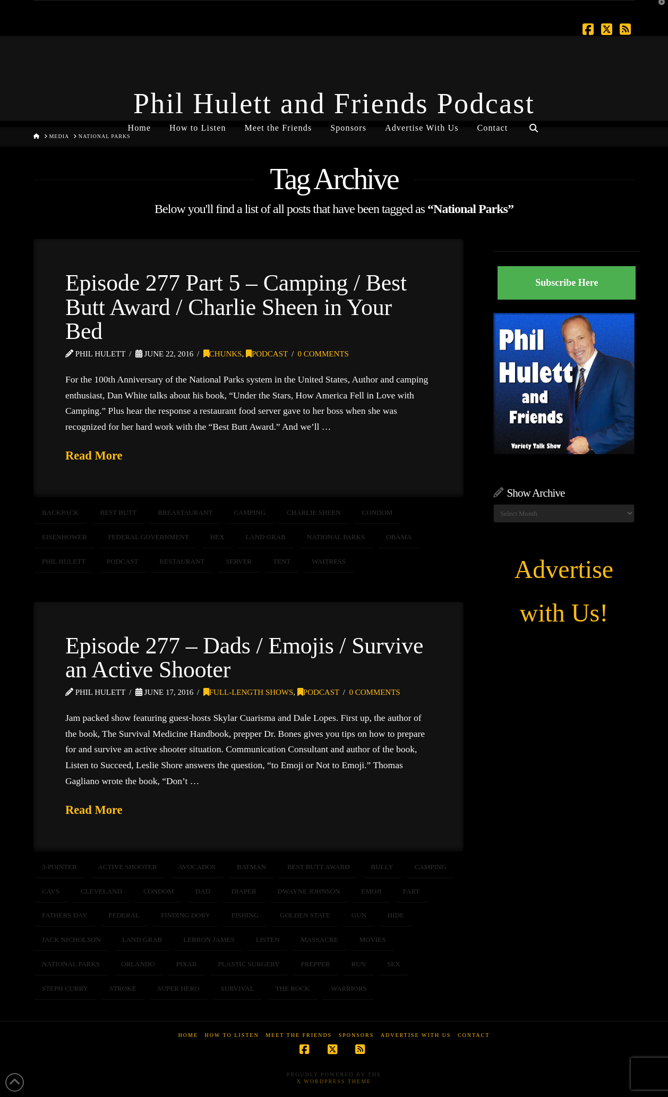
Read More (94, 455)
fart (411, 891)
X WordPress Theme (334, 1081)
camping (250, 512)
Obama (399, 537)
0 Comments (323, 354)
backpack (60, 512)
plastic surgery (249, 964)
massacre (319, 939)
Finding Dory (185, 915)
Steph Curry (65, 988)
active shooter (127, 867)
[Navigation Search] (533, 123)
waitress (329, 561)
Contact (474, 1035)
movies (372, 939)
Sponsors (356, 1035)
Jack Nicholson (71, 939)
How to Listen (232, 1035)
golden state (305, 915)
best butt (118, 512)
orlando (138, 964)
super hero (179, 988)
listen (268, 939)
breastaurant (185, 512)
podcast (122, 561)
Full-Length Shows (248, 692)
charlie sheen (313, 512)
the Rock (293, 988)
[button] (658, 10)
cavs (50, 891)
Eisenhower (64, 537)
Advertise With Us (416, 1035)
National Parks (336, 537)
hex (217, 537)
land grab (265, 537)
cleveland (101, 891)
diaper (244, 891)
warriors (348, 988)
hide (396, 915)
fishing (245, 915)
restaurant (181, 561)
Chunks (222, 354)
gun (359, 915)
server (239, 561)
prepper (315, 964)
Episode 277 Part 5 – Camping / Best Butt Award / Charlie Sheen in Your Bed (236, 307)
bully (382, 867)
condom (377, 512)
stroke (122, 988)
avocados (197, 867)
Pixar (186, 964)
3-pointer (59, 867)
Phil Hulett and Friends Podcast (334, 103)
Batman (251, 867)
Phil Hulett (63, 561)
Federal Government (148, 537)
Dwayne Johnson (309, 891)
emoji (371, 891)
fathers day (65, 915)
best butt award (318, 867)
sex (393, 964)
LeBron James (208, 939)
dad (202, 891)
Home (188, 1035)
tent (281, 561)
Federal (124, 915)
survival (237, 988)
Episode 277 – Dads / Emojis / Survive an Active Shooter (244, 658)
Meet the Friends (299, 1035)
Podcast (267, 354)
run (358, 964)
